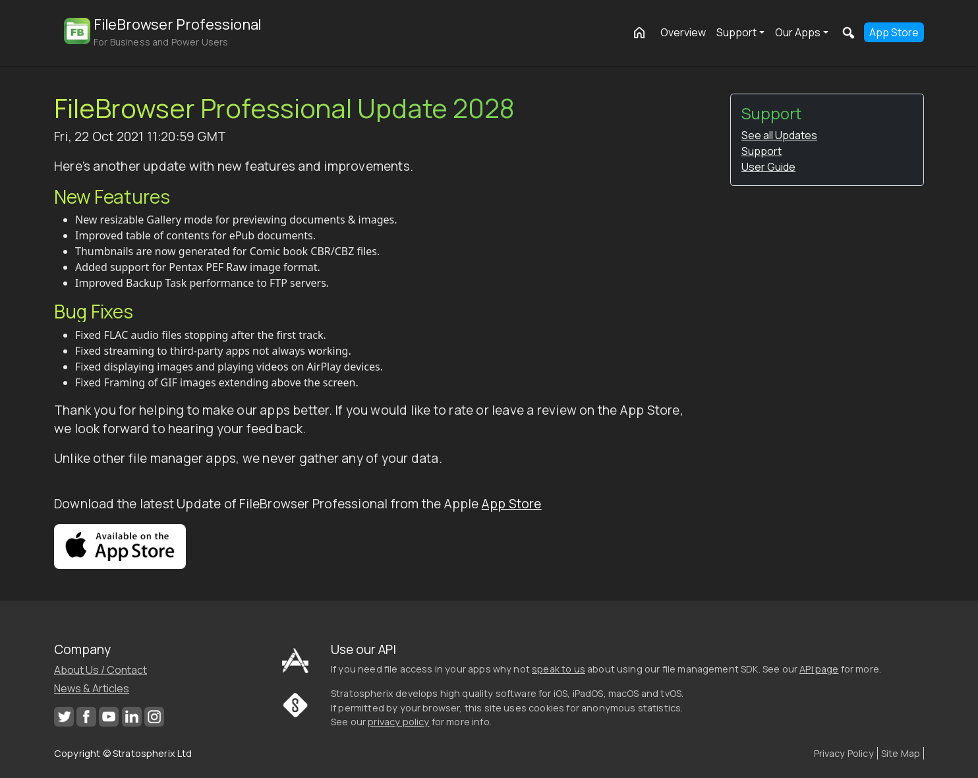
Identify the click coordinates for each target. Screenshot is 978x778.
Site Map (900, 753)
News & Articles (91, 688)
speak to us (558, 669)
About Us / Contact (100, 670)
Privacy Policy (844, 753)
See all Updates (779, 135)
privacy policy (398, 721)
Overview (683, 32)
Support (736, 32)
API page (818, 669)
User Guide (768, 167)
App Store (894, 32)
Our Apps (797, 32)
